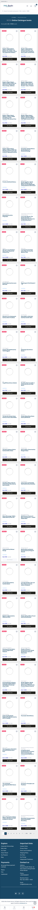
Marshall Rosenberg (25, 747)
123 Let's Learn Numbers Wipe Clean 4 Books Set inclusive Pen (9, 251)
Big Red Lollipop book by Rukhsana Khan (9, 616)
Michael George (6, 547)
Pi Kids (22, 281)
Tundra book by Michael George (8, 550)
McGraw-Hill (23, 782)
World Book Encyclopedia (8, 782)
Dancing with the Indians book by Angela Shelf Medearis (9, 650)
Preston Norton (24, 147)
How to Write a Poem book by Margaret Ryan (28, 450)
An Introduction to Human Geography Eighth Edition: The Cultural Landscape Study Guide (9, 684)
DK (21, 348)
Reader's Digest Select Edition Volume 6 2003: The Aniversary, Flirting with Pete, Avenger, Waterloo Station (9, 85)
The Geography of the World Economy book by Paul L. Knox (9, 750)
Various (4, 248)
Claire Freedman (6, 314)
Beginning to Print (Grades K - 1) (28, 284)
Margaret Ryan (24, 448)
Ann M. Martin (5, 481)
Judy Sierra (23, 381)
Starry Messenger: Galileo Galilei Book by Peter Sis (9, 517)
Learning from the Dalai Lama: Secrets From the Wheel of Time (27, 251)
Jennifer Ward (24, 314)
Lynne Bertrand (6, 281)
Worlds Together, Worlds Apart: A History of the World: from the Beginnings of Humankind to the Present (28, 183)
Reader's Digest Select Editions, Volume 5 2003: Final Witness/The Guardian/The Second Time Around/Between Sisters (9, 118)
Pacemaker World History (27, 715)
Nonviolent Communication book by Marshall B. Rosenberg (28, 819)
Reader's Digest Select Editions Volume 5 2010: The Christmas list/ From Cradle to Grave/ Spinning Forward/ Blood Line (10, 151)
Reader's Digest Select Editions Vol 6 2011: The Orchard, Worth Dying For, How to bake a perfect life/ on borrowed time (27, 51)
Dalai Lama (23, 248)
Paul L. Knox (5, 747)
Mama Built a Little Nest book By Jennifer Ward (27, 317)
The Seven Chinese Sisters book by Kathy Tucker (9, 450)
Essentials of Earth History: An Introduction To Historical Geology (28, 150)
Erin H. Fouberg (6, 714)
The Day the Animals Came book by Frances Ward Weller (10, 417)
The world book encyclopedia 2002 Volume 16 (9, 785)
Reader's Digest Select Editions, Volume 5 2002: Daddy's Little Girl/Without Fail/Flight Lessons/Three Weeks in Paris (27, 118)
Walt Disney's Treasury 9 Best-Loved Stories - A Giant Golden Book (28, 517)
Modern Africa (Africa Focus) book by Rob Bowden (28, 616)
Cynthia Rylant (5, 581)
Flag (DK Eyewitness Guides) (10, 383)
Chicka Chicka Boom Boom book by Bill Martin (27, 417)
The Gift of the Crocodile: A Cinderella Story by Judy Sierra (27, 384)
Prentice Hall (5, 180)
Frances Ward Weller (7, 414)
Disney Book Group (25, 514)
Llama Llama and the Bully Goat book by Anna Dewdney (28, 483)
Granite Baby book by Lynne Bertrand (9, 284)
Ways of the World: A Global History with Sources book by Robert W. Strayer (9, 818)
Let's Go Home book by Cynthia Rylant (8, 583)
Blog (2, 857)
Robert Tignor (24, 180)
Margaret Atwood (24, 547)
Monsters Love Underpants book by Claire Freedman (9, 317)
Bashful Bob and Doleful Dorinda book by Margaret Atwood (27, 550)
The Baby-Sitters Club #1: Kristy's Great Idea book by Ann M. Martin (9, 484)
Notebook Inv (23, 903)
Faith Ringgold (5, 348)
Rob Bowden (23, 614)
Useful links (4, 1)
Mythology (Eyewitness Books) (27, 350)
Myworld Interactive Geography (8, 216)
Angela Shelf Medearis (7, 647)
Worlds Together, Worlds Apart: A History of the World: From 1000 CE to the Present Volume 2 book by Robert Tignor (28, 685)
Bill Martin (23, 414)
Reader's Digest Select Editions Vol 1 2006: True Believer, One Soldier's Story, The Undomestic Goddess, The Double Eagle (10, 51)
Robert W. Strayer (6, 815)
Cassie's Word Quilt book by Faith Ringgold (9, 350)
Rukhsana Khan (6, 614)
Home (14, 17)
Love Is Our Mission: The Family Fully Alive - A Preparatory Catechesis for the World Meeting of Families (28, 219)
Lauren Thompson (24, 581)
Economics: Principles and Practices (27, 784)
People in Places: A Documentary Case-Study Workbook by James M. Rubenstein (27, 651)
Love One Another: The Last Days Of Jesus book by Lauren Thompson (28, 584)
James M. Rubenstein (25, 647)
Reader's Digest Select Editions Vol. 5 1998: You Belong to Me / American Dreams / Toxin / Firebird (27, 84)
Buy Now (9, 59)
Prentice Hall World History (9, 182)
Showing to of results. (9, 24)
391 (30, 833)
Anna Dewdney (24, 481)
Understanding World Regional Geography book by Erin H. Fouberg (10, 717)
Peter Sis (4, 514)
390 (27, 833)
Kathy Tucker (5, 448)
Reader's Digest (6, 47)
